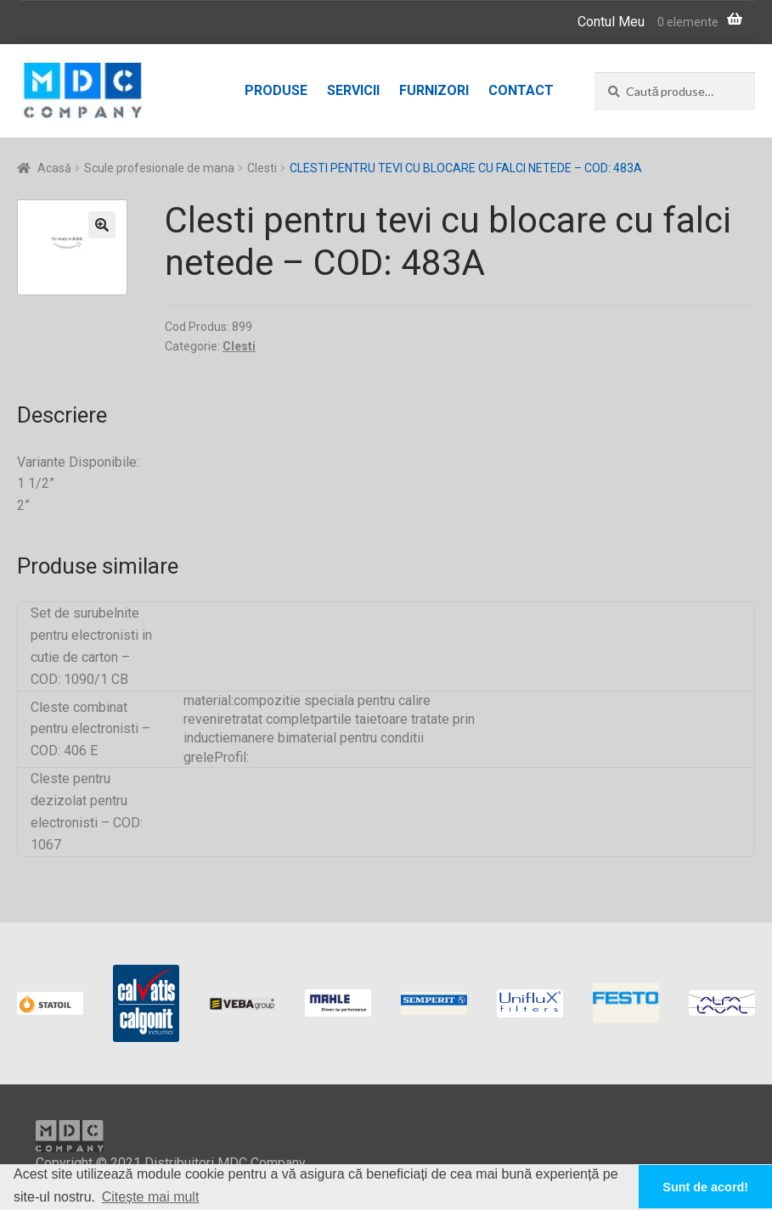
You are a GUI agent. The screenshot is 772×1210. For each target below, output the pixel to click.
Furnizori (434, 90)
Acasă (54, 168)
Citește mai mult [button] (151, 1197)
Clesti (262, 168)
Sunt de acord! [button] (705, 1187)
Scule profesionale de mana (159, 168)
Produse (276, 90)
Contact (521, 90)
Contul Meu (611, 22)
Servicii (353, 90)
